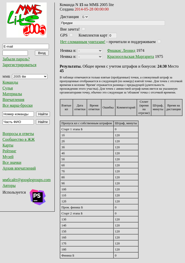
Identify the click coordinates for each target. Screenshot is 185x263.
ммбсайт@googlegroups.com (27, 180)
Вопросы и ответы (18, 134)
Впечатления (13, 99)
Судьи (8, 88)
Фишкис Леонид (121, 50)
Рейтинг (9, 151)
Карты (8, 145)
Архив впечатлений (19, 168)
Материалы (12, 94)
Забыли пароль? (16, 59)
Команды (10, 82)
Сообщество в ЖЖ (19, 139)
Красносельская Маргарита (130, 56)
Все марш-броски (18, 105)
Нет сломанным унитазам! (82, 42)
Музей (8, 157)
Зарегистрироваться (19, 65)
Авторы (9, 185)
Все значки (12, 162)
